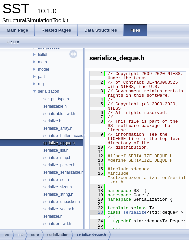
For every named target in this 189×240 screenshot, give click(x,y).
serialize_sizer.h (57, 187)
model (43, 69)
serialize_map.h (57, 157)
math (42, 62)
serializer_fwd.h (57, 223)
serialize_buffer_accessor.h (67, 135)
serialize (135, 212)
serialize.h (52, 121)
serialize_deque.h (59, 143)
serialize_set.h (56, 179)
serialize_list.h (55, 150)
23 (96, 212)
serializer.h (52, 216)
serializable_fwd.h (59, 113)
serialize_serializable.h (63, 172)
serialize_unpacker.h (61, 201)
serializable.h (55, 106)
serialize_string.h (58, 194)
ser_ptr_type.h (56, 99)
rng (41, 84)
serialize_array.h (57, 128)
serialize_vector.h (58, 209)
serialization (48, 91)
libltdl (42, 54)
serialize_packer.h (59, 165)
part (41, 76)
